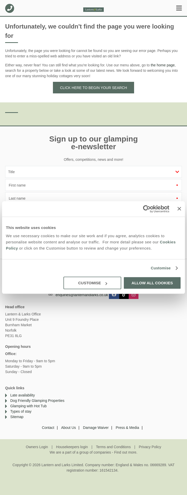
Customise (161, 268)
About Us (68, 428)
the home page (163, 65)
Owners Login (37, 447)
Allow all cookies (152, 283)
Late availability (22, 395)
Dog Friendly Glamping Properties (37, 401)
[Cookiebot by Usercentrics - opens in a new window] (146, 209)
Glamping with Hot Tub (28, 406)
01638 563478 (9, 8)
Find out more (125, 452)
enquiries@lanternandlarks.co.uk (81, 295)
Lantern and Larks (93, 8)
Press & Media (127, 428)
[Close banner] (179, 208)
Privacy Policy (150, 447)
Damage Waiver (96, 428)
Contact (48, 428)
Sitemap (16, 417)
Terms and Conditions (113, 447)
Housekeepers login (72, 447)
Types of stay (20, 411)
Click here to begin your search (93, 88)
